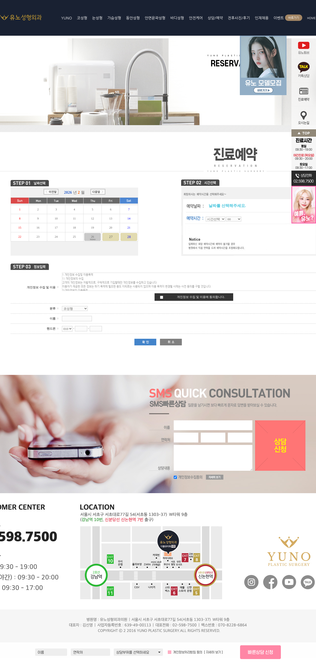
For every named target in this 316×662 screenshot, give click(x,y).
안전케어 (196, 18)
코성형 (82, 18)
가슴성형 (114, 18)
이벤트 (279, 18)
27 (111, 236)
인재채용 (262, 18)
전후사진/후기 (239, 18)
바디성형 (177, 18)
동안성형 (133, 18)
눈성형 (97, 18)
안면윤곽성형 (155, 18)
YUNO (24, 17)
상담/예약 (215, 18)
